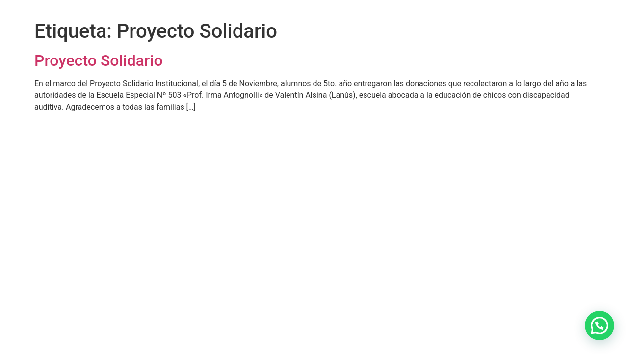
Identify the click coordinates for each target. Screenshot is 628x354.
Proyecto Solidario (98, 60)
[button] (599, 325)
